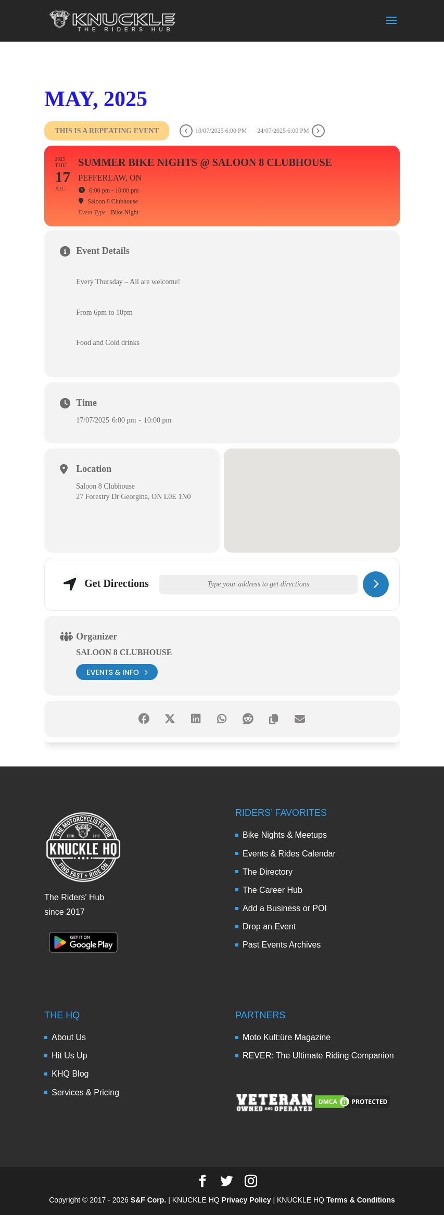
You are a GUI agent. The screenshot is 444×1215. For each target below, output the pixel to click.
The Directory (268, 871)
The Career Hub (272, 890)
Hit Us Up (69, 1055)
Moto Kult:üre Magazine (287, 1037)
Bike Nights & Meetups (285, 834)
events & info (116, 672)
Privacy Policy (246, 1200)
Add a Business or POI (285, 908)
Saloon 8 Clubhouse (124, 652)
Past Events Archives (282, 944)
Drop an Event (269, 926)
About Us (69, 1037)
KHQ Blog (70, 1073)
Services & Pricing (85, 1092)
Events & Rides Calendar (289, 853)
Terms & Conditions (360, 1200)
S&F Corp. (148, 1200)
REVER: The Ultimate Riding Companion (318, 1055)
